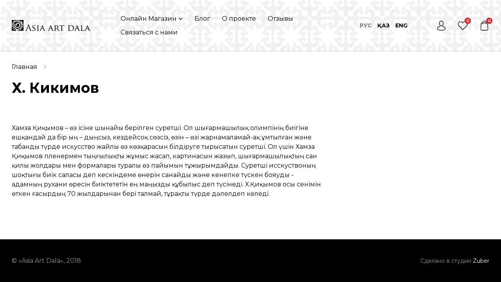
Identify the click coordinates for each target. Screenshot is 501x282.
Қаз (383, 25)
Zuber (481, 260)
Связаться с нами (149, 32)
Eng (401, 25)
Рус (366, 25)
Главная (24, 66)
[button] (152, 18)
